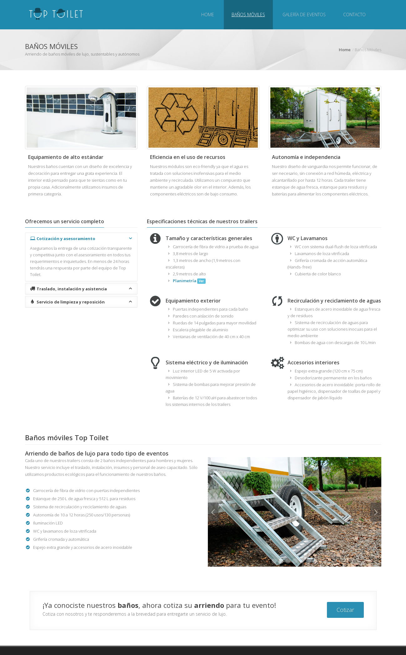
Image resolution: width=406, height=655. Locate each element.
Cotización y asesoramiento (81, 238)
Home (207, 14)
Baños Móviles (248, 14)
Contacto (354, 14)
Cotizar (345, 609)
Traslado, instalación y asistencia (81, 288)
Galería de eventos (304, 14)
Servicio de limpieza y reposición (81, 301)
